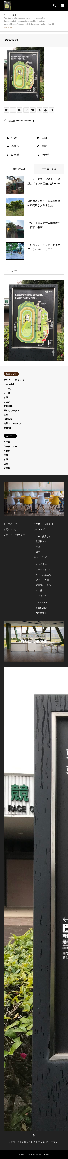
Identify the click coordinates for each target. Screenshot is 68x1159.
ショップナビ (40, 557)
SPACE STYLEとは (43, 524)
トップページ (10, 524)
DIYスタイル (42, 602)
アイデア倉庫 (42, 580)
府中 (38, 552)
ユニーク (8, 388)
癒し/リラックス (11, 410)
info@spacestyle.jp (25, 121)
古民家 (7, 402)
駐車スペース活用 (44, 585)
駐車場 (15, 154)
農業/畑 (7, 428)
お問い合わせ (10, 529)
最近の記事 (19, 168)
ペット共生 (9, 384)
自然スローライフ (12, 423)
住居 (14, 137)
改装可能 (8, 406)
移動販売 (8, 419)
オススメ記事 (49, 168)
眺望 (6, 415)
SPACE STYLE (26, 1154)
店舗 (44, 137)
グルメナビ (39, 529)
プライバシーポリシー (14, 534)
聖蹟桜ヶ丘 (41, 541)
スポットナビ (40, 595)
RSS (34, 1135)
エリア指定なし (43, 536)
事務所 (15, 146)
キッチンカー (10, 446)
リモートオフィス (44, 569)
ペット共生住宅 (43, 574)
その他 (45, 154)
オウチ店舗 (41, 564)
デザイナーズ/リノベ (14, 380)
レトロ (7, 393)
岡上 (38, 547)
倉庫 (44, 146)
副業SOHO (41, 608)
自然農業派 (41, 613)
